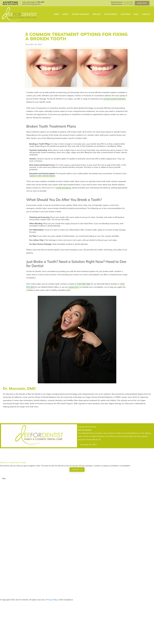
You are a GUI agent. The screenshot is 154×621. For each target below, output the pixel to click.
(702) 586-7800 (83, 284)
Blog (136, 14)
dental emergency (63, 188)
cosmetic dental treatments (114, 99)
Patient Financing (80, 14)
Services (97, 14)
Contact (146, 14)
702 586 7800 (128, 2)
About (65, 14)
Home (56, 14)
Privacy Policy (52, 600)
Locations (125, 14)
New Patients (110, 14)
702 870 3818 (128, 4)
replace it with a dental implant (42, 176)
